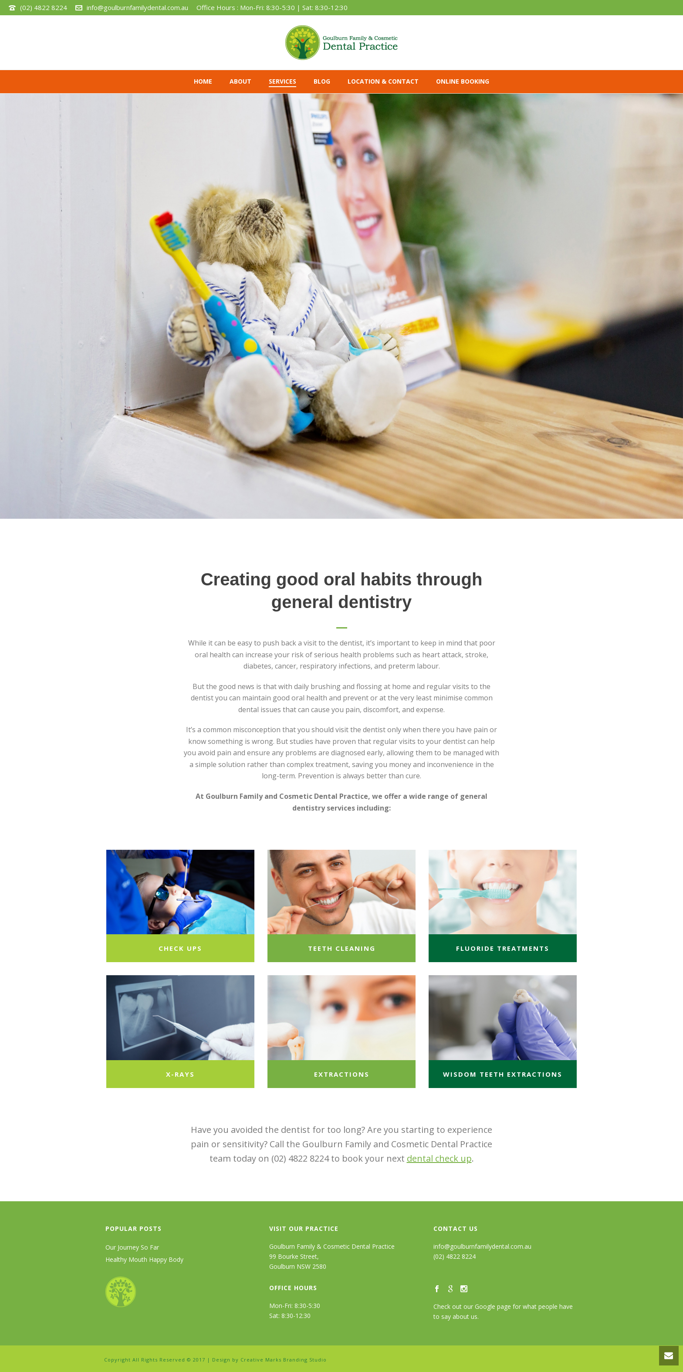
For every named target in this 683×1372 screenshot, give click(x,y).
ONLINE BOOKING (462, 81)
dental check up (439, 1158)
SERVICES (282, 81)
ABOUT (240, 81)
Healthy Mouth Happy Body (144, 1260)
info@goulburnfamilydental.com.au (137, 7)
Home (203, 81)
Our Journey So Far (132, 1247)
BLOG (322, 81)
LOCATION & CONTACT (383, 81)
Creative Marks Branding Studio (283, 1359)
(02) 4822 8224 (43, 7)
